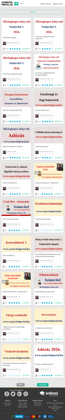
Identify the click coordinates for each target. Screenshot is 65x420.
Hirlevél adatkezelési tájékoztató (55, 407)
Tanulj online (38, 403)
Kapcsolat (7, 403)
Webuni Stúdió (22, 407)
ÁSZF (55, 405)
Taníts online (23, 403)
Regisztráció (58, 4)
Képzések (37, 405)
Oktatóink (7, 405)
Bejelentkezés (46, 4)
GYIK (55, 410)
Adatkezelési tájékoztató (55, 403)
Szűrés (32, 12)
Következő (42, 385)
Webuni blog (23, 405)
